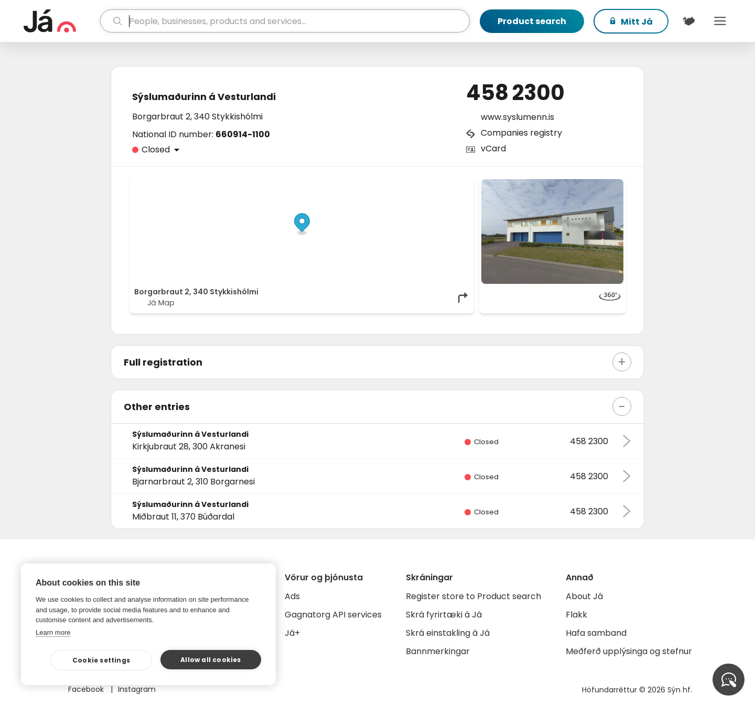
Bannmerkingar (438, 651)
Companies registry (521, 133)
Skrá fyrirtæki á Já (444, 615)
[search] (285, 21)
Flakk (576, 615)
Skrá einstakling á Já (448, 633)
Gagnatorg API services (333, 615)
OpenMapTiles (449, 184)
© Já (361, 184)
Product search (532, 21)
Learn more (53, 632)
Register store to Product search (473, 596)
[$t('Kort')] (688, 20)
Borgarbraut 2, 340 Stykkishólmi (197, 117)
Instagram (137, 689)
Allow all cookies (210, 659)
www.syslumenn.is (517, 117)
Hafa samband (596, 633)
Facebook (87, 689)
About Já (584, 596)
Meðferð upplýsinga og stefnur (629, 651)
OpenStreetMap (398, 184)
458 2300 (515, 92)
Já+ (292, 633)
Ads (292, 596)
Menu (719, 20)
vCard (493, 148)
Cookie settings (101, 660)
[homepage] (61, 20)
